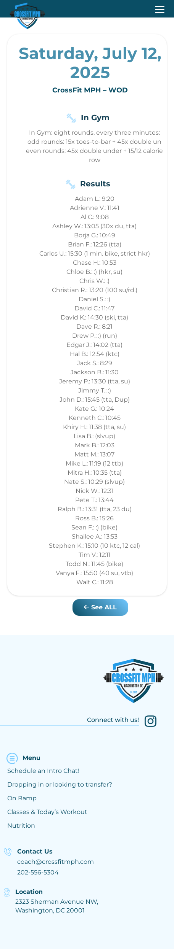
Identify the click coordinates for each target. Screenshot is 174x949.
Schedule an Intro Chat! (43, 770)
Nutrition (21, 825)
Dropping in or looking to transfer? (59, 784)
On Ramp (22, 798)
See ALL (100, 607)
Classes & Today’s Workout (47, 811)
